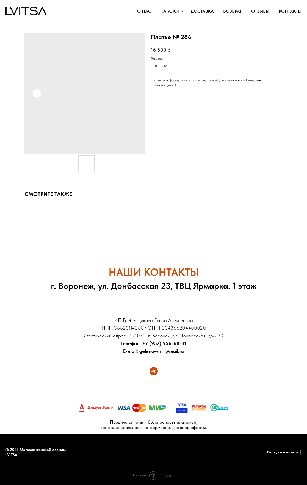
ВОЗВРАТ (232, 11)
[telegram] (154, 371)
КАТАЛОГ (170, 11)
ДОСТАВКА (202, 11)
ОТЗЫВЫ (260, 11)
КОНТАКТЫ (290, 11)
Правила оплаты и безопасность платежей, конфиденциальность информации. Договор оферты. (153, 424)
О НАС (144, 11)
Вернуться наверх (284, 452)
